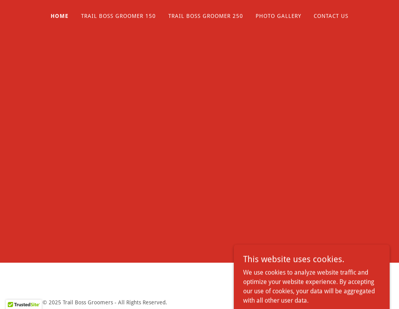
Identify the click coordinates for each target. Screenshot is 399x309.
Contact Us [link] (331, 16)
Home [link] (60, 16)
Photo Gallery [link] (278, 16)
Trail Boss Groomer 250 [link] (205, 16)
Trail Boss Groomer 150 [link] (118, 16)
